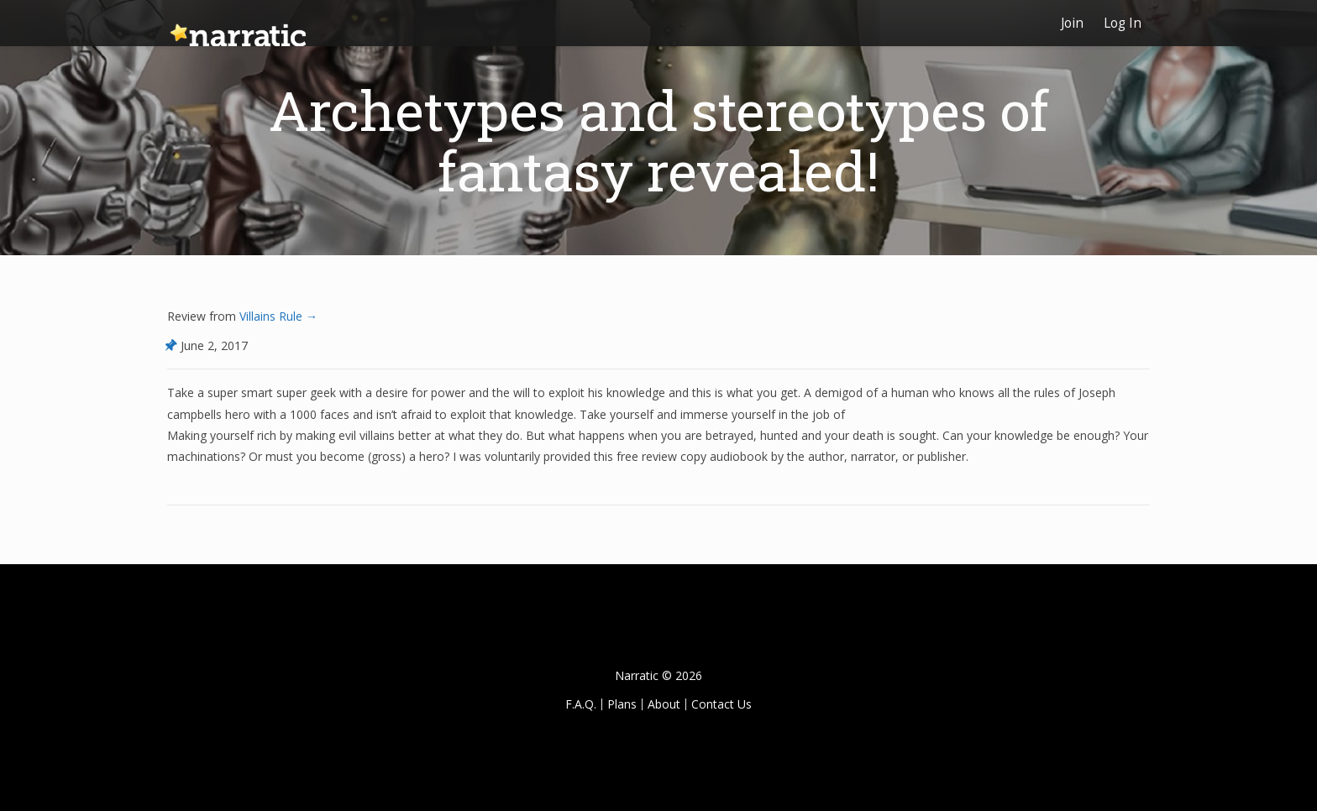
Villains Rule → (276, 316)
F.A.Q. (580, 704)
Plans (622, 704)
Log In (1122, 23)
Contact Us (721, 704)
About (664, 704)
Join (1072, 23)
